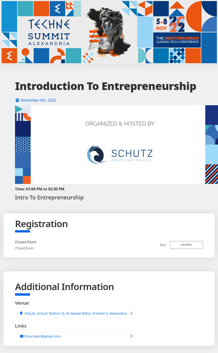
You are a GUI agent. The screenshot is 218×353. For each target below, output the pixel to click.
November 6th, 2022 (38, 100)
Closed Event (26, 242)
